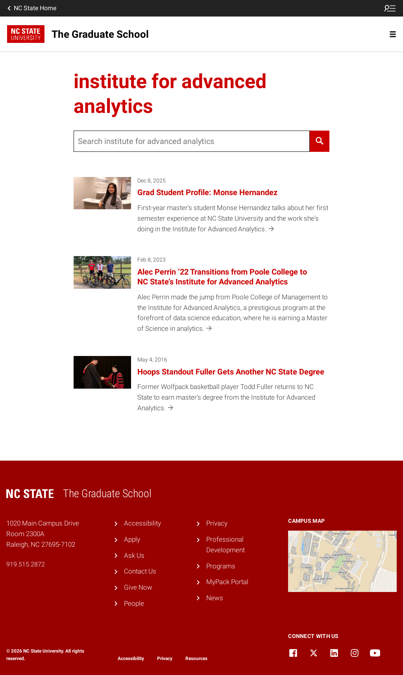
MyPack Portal (227, 582)
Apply (132, 539)
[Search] (320, 141)
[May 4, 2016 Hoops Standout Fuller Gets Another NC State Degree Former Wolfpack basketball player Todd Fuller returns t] (202, 389)
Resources (196, 658)
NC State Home (31, 8)
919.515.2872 (25, 564)
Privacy (216, 523)
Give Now (138, 587)
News (214, 598)
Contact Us (140, 571)
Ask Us (134, 555)
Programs (220, 566)
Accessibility (142, 523)
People (134, 603)
